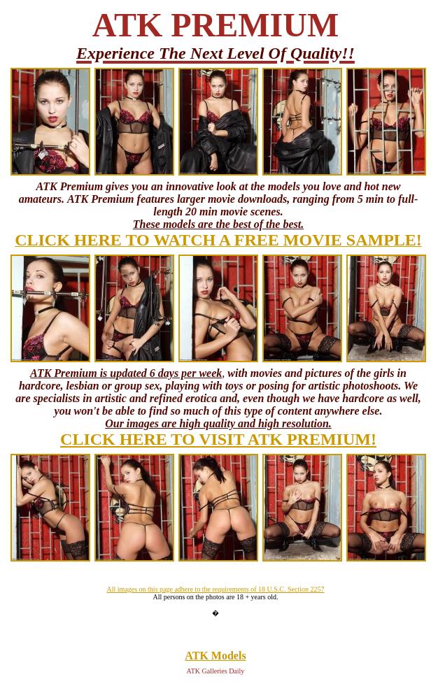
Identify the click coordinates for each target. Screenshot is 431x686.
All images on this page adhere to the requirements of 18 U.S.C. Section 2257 (215, 589)
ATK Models (215, 656)
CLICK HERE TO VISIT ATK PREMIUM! (218, 439)
